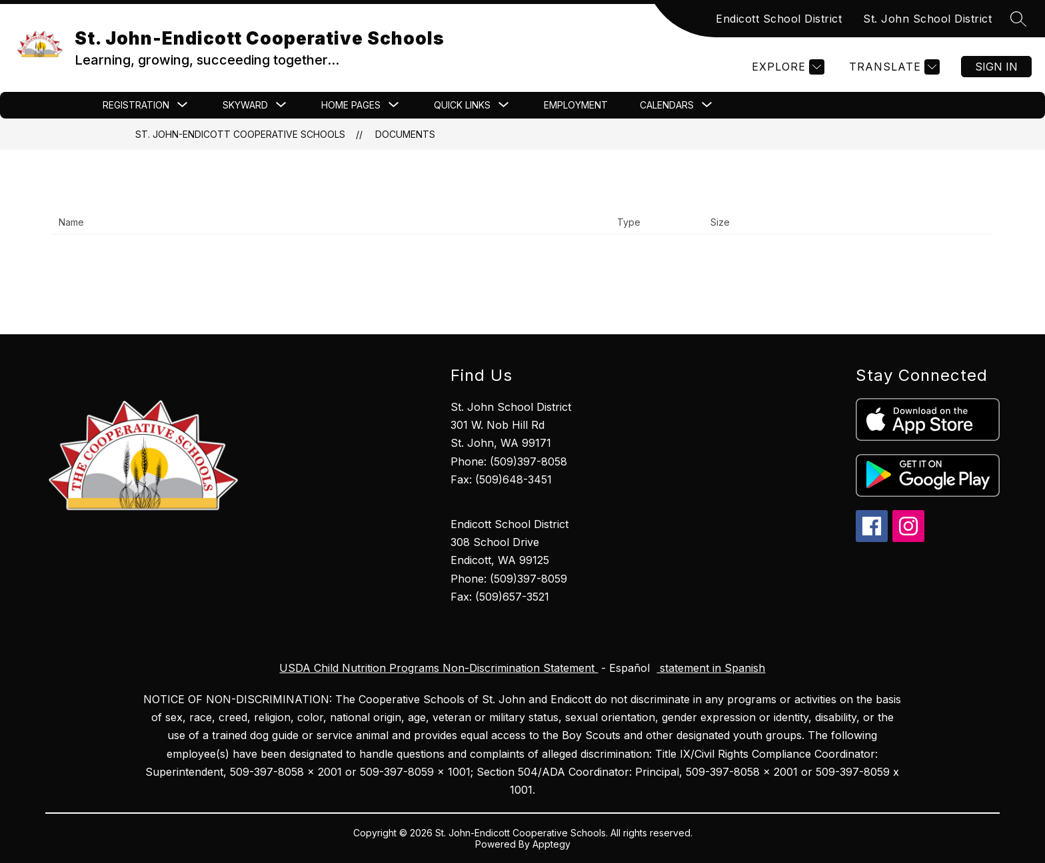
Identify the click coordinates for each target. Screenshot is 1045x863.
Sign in (996, 66)
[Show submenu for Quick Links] (462, 105)
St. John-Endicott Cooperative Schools (240, 134)
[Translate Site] (893, 67)
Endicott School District (779, 18)
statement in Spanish (710, 668)
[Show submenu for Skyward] (245, 105)
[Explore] (786, 67)
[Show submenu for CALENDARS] (667, 105)
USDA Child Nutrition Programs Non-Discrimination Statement (438, 668)
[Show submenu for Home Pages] (351, 105)
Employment (576, 105)
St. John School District (927, 18)
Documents (405, 134)
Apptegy (551, 844)
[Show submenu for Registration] (136, 105)
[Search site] (1018, 19)
